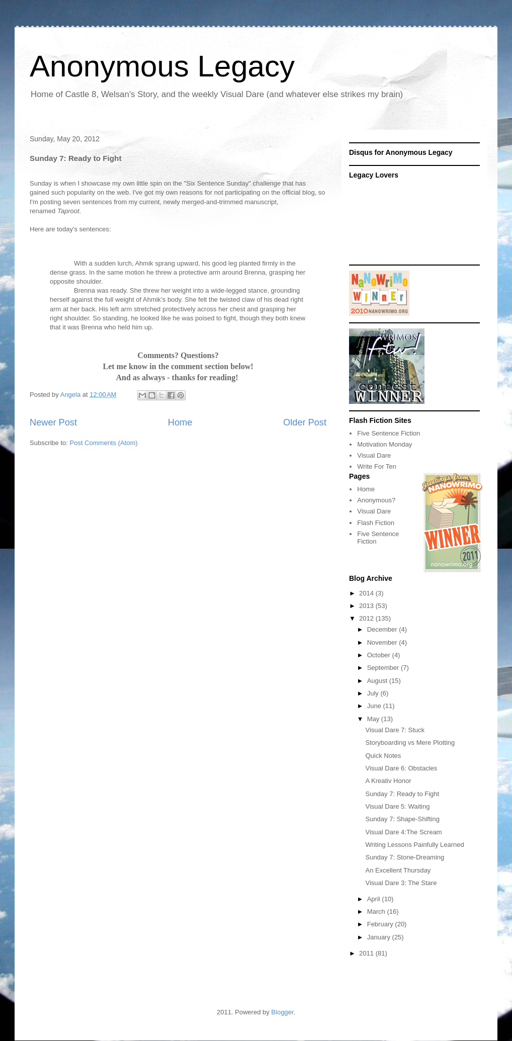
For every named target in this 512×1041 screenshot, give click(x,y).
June (375, 706)
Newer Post (53, 422)
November (383, 642)
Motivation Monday (384, 444)
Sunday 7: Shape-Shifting (402, 819)
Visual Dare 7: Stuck (394, 730)
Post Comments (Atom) (104, 443)
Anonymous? (376, 500)
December (383, 629)
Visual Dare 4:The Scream (403, 832)
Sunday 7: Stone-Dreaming (404, 857)
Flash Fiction (375, 523)
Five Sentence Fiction (388, 433)
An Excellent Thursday (398, 870)
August (378, 680)
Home (180, 422)
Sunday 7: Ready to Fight (402, 794)
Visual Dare (374, 455)
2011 (367, 953)
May (374, 719)
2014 (367, 593)
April (374, 899)
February (381, 924)
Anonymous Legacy (162, 66)
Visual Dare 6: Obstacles (401, 768)
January (379, 937)
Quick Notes (383, 755)
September (384, 667)
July (374, 693)
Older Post (304, 422)
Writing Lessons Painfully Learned (414, 844)
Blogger (282, 1012)
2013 (367, 606)
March (377, 911)
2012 (367, 618)
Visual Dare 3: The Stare (401, 883)
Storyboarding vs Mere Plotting (410, 742)
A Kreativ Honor (388, 781)
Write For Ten (376, 466)
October (379, 655)
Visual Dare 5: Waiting (397, 806)
